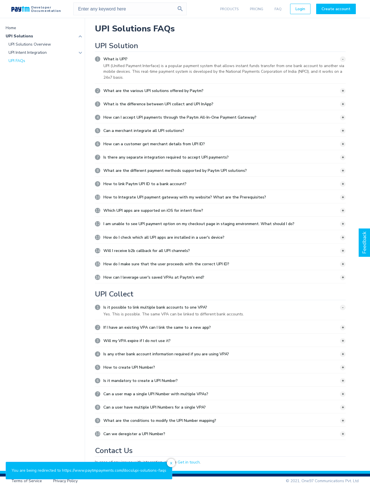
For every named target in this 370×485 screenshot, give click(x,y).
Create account (336, 9)
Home (11, 28)
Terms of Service (26, 481)
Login (300, 9)
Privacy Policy (65, 481)
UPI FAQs (16, 60)
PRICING (256, 9)
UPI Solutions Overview (29, 44)
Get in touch (189, 462)
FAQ (278, 9)
